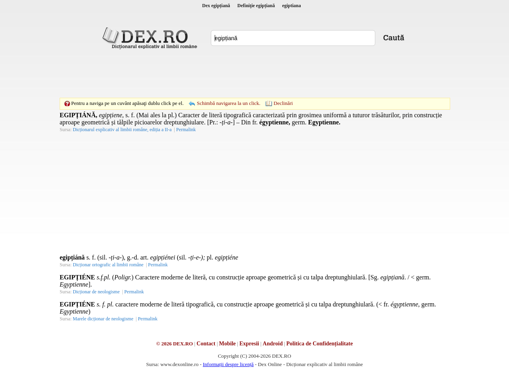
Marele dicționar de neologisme (103, 319)
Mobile (227, 344)
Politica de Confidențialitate (319, 344)
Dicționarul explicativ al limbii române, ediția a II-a (122, 129)
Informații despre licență (228, 364)
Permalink (186, 129)
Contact (205, 344)
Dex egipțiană (216, 5)
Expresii (249, 344)
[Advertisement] (254, 73)
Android (273, 344)
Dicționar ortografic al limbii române (108, 264)
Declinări (283, 103)
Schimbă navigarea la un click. (228, 103)
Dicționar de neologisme (96, 292)
